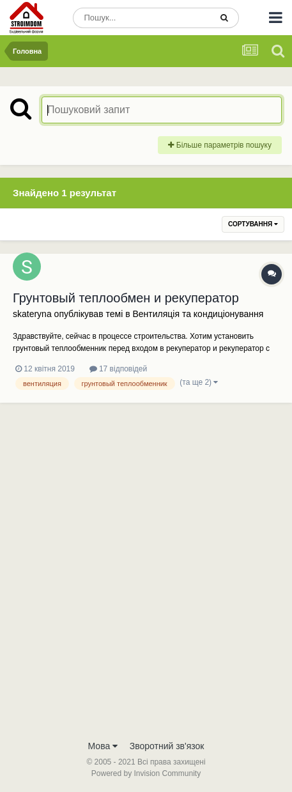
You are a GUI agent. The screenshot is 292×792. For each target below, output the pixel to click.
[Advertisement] (146, 581)
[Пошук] (141, 17)
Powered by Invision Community (146, 773)
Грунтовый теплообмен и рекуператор (126, 298)
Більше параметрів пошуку (220, 145)
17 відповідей (118, 368)
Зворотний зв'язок (167, 746)
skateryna (32, 314)
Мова (103, 746)
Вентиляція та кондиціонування (197, 314)
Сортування (253, 224)
